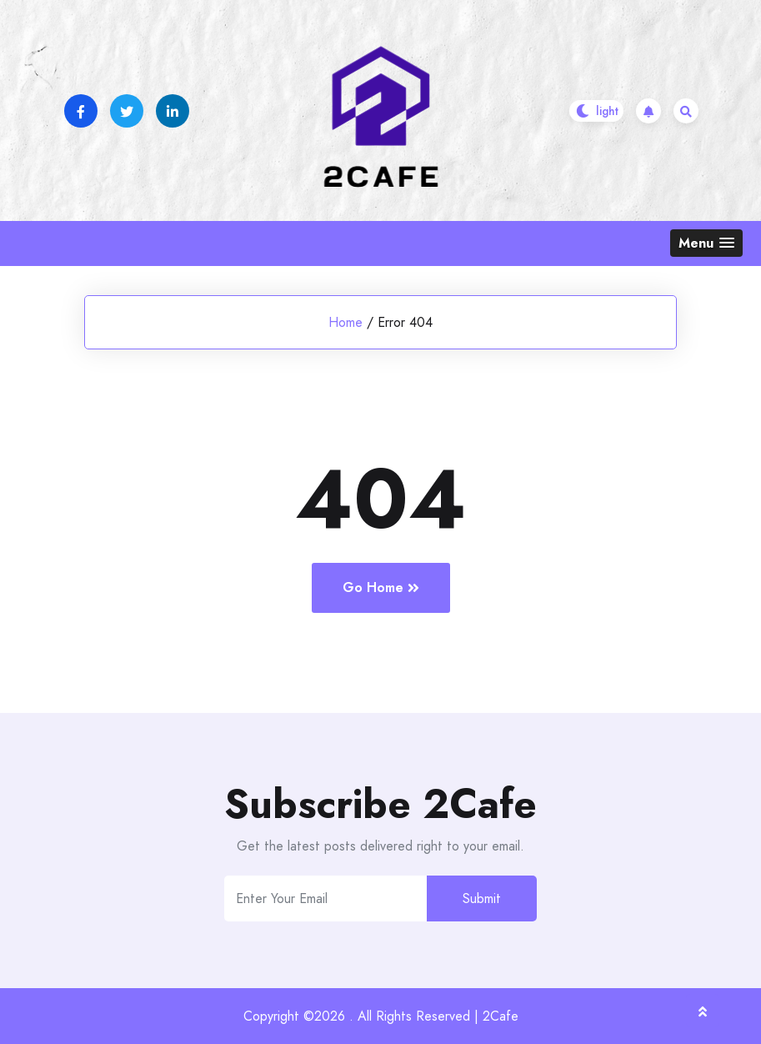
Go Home (381, 587)
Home (345, 322)
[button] (706, 243)
